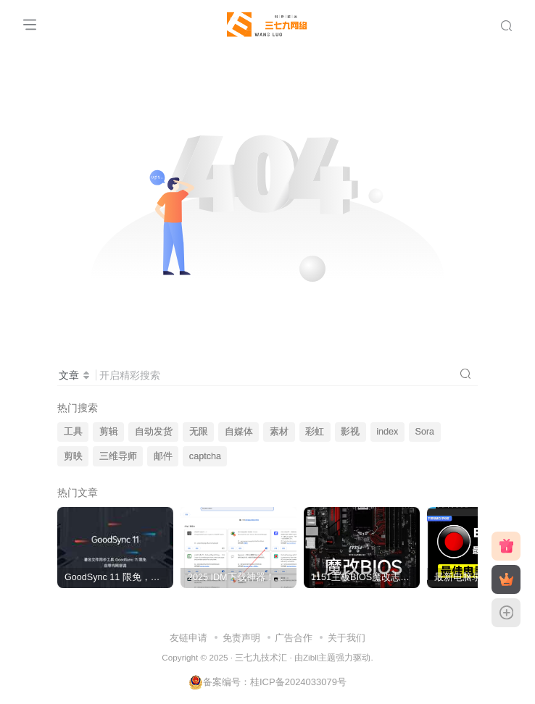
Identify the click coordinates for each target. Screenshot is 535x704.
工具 (73, 432)
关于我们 (346, 637)
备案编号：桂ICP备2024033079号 (267, 681)
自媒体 (239, 432)
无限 (198, 432)
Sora (425, 432)
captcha (205, 456)
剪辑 (108, 432)
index (387, 432)
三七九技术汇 (261, 657)
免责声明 (241, 637)
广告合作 (293, 637)
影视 (350, 432)
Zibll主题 (319, 657)
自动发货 (154, 432)
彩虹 (314, 432)
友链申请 (188, 637)
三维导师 (118, 456)
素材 (279, 432)
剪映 (73, 456)
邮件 (163, 456)
